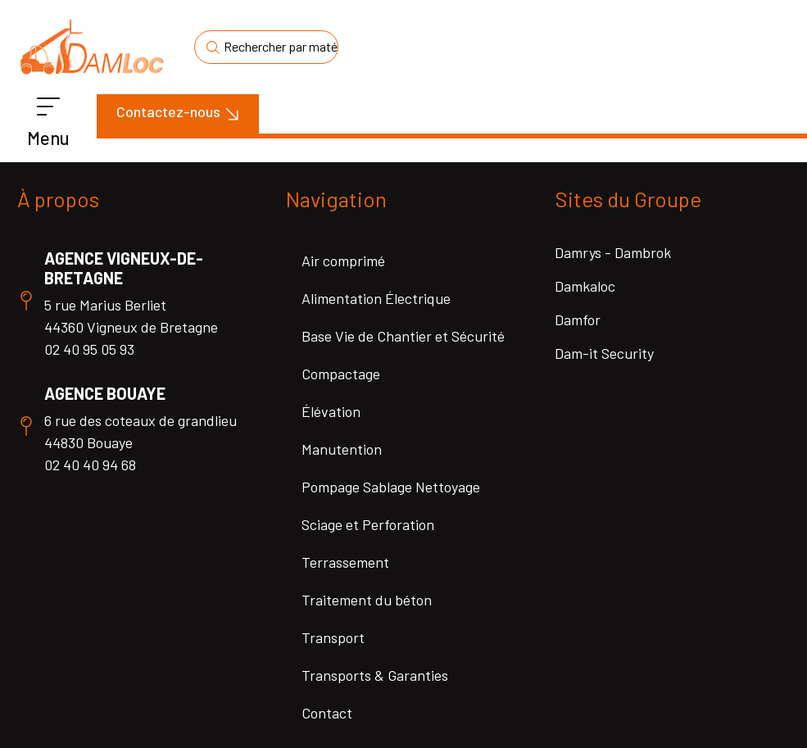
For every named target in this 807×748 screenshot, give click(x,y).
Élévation (330, 411)
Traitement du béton (366, 600)
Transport (333, 637)
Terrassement (345, 562)
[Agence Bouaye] (26, 426)
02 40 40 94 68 (90, 465)
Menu (48, 137)
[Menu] (48, 107)
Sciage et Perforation (367, 524)
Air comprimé (343, 261)
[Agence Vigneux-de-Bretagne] (26, 301)
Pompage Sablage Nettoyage (390, 487)
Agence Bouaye (104, 393)
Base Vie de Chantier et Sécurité (403, 336)
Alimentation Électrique (376, 298)
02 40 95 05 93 (89, 349)
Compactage (340, 374)
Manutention (341, 449)
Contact (326, 713)
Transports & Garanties (374, 675)
